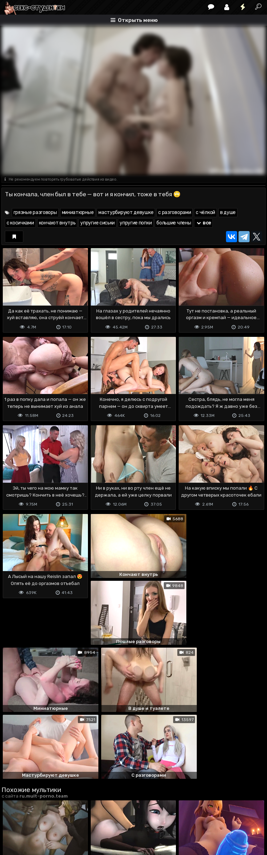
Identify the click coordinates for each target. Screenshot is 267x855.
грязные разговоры (35, 212)
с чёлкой (205, 212)
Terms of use (37, 822)
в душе (228, 212)
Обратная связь (73, 822)
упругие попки (136, 223)
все (203, 223)
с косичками (20, 223)
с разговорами (174, 212)
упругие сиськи (97, 223)
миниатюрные (78, 212)
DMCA (12, 822)
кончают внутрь (57, 223)
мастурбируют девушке (125, 212)
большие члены (173, 223)
